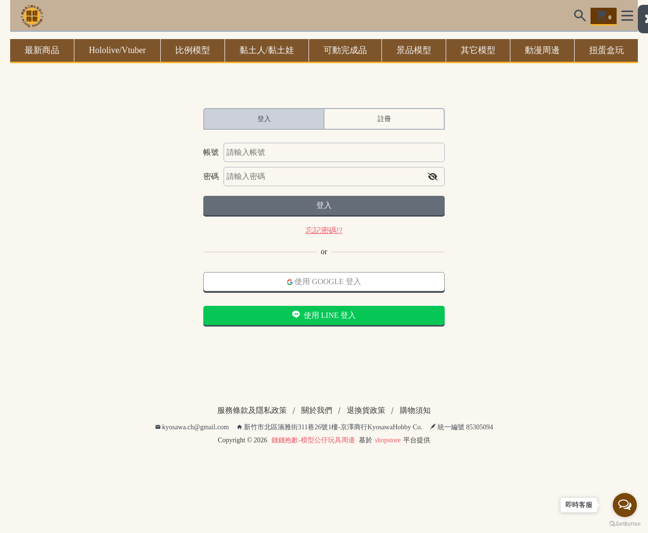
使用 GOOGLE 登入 (324, 281)
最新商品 (42, 50)
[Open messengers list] (625, 505)
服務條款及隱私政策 (252, 410)
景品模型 (413, 50)
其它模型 (478, 50)
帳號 (211, 152)
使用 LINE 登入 (324, 315)
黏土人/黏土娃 (266, 50)
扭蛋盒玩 (606, 50)
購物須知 (415, 410)
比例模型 (192, 50)
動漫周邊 (542, 50)
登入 (324, 205)
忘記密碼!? (324, 230)
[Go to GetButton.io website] (624, 523)
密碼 (211, 176)
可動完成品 (345, 50)
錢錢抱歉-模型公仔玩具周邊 (313, 440)
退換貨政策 (366, 410)
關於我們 (316, 410)
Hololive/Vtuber (117, 50)
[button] (432, 176)
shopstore (388, 440)
